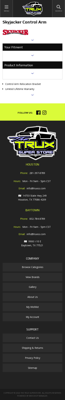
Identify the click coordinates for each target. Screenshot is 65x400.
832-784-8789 (37, 218)
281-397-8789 (37, 173)
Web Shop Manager (38, 396)
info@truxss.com (36, 188)
